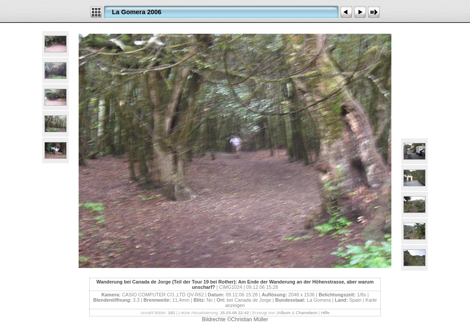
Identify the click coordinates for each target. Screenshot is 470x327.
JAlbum (283, 312)
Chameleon (307, 312)
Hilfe (325, 312)
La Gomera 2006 (136, 12)
